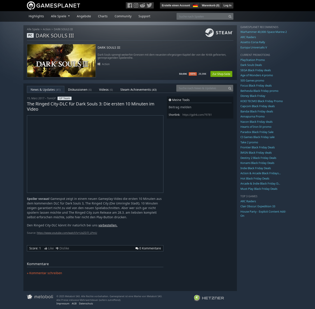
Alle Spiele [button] (59, 16)
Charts (103, 16)
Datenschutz (86, 303)
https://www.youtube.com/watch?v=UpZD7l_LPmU (67, 232)
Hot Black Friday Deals (254, 178)
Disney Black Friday (252, 96)
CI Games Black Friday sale (257, 137)
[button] (195, 5)
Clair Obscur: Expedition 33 (257, 206)
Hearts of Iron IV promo (255, 127)
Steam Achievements (138, 89)
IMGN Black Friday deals (256, 152)
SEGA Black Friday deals (255, 70)
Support (144, 16)
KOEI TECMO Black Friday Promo (261, 101)
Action (47, 29)
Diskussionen (80, 89)
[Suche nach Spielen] (202, 16)
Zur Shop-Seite (221, 74)
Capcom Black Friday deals (257, 106)
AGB (74, 303)
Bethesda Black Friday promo (259, 91)
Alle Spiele (33, 29)
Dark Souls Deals (251, 65)
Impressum (62, 303)
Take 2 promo (249, 142)
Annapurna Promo (252, 116)
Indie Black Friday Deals (255, 168)
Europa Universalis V (253, 47)
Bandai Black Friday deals (256, 111)
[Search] (230, 16)
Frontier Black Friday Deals (257, 147)
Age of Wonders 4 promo (256, 75)
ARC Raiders (248, 37)
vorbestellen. (107, 225)
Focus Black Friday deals (256, 85)
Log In (227, 5)
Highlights (36, 16)
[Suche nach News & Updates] (201, 88)
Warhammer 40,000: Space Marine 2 (263, 32)
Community (123, 16)
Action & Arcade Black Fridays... (260, 173)
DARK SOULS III (63, 29)
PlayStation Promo (252, 60)
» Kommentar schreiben (44, 273)
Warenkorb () (210, 5)
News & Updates (46, 89)
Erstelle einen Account (176, 5)
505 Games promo (252, 80)
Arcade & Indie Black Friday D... (260, 183)
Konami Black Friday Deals (257, 163)
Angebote (84, 16)
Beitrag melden (180, 107)
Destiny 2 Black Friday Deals (258, 158)
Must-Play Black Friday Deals (258, 189)
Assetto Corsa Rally (252, 42)
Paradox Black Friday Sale (256, 132)
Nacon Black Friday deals (256, 122)
